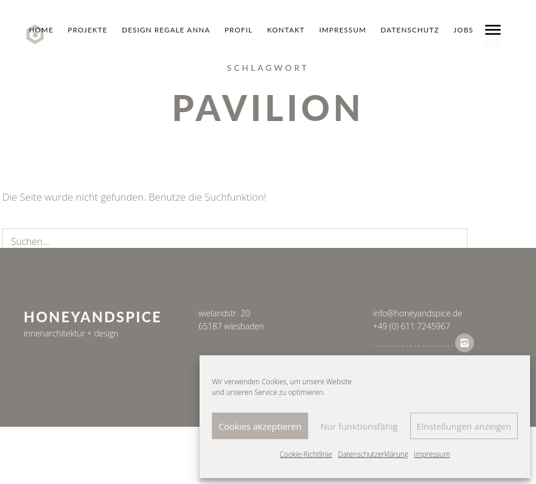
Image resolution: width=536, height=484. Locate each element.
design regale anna (166, 29)
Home (41, 29)
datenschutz (410, 29)
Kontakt (286, 29)
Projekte (87, 29)
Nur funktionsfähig (359, 426)
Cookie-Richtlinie (306, 454)
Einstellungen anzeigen (464, 426)
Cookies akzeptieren (260, 426)
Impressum (432, 454)
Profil (238, 29)
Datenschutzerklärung (373, 454)
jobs (463, 29)
